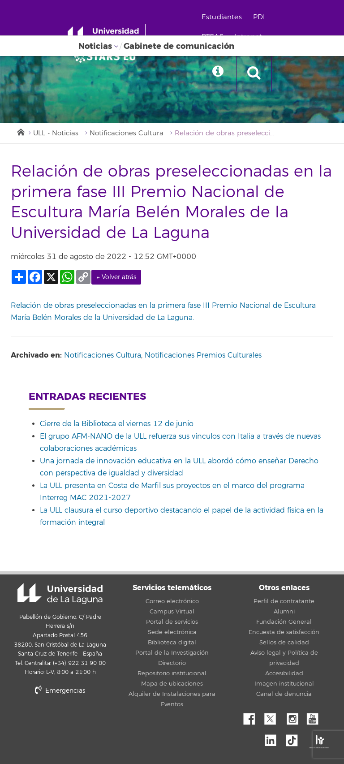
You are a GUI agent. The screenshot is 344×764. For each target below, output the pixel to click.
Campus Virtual (172, 611)
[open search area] (254, 73)
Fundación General (284, 622)
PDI (259, 17)
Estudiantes (222, 17)
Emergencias (60, 691)
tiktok (294, 738)
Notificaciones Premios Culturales (203, 355)
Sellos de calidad (284, 642)
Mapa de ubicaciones (172, 683)
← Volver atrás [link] (116, 277)
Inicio (20, 131)
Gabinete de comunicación (179, 46)
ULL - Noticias (55, 133)
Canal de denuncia (284, 694)
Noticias (95, 46)
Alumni (284, 611)
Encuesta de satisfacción (284, 632)
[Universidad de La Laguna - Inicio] (106, 35)
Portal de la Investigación (172, 652)
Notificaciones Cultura (126, 133)
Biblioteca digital (172, 642)
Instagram (294, 716)
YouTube (315, 716)
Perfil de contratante (284, 601)
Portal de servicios (172, 622)
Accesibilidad (284, 673)
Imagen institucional (284, 683)
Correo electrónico (172, 601)
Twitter (273, 716)
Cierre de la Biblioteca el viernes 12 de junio (117, 423)
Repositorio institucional (172, 673)
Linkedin (273, 738)
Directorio (172, 663)
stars (78, 721)
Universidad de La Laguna (60, 593)
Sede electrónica (172, 632)
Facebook (252, 716)
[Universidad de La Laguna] (107, 56)
